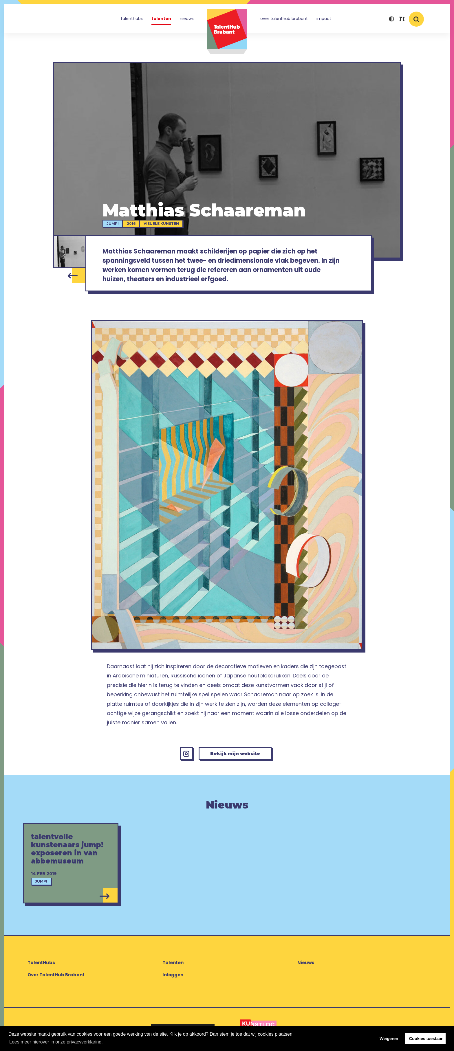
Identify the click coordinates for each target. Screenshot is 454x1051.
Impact (323, 18)
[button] (391, 19)
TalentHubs (132, 18)
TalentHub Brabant (227, 31)
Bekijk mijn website (235, 755)
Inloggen (172, 977)
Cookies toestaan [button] (426, 1038)
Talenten (161, 18)
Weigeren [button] (389, 1038)
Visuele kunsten (162, 223)
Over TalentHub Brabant (284, 18)
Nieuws (187, 18)
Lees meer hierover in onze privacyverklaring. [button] (56, 1041)
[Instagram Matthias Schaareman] (183, 755)
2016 (132, 223)
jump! (114, 223)
